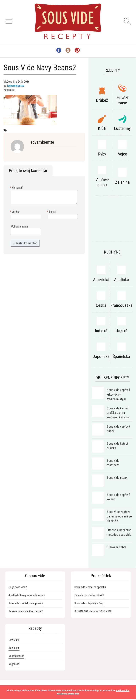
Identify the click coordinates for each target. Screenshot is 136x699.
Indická (101, 330)
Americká (101, 279)
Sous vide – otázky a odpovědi (25, 603)
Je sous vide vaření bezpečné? (25, 611)
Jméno (15, 212)
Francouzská (121, 305)
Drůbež (102, 100)
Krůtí (102, 128)
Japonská (101, 356)
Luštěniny (122, 128)
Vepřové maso (102, 182)
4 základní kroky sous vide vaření (26, 595)
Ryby (102, 154)
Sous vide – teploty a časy (89, 603)
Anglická (121, 279)
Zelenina (122, 182)
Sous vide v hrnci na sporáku (90, 587)
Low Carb (13, 640)
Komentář (17, 188)
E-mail (52, 212)
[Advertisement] (112, 220)
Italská (121, 330)
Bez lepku (13, 647)
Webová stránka (19, 226)
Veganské (13, 664)
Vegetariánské (16, 656)
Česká (101, 305)
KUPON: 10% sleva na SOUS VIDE (92, 611)
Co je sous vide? (17, 587)
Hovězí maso (122, 100)
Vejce (122, 154)
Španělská (121, 356)
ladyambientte (15, 85)
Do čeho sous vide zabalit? (89, 595)
